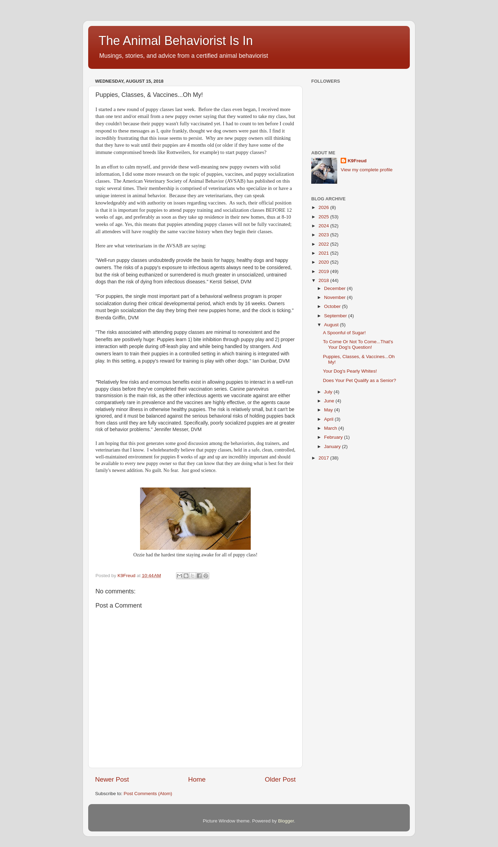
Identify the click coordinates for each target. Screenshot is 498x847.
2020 (324, 262)
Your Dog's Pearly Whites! (350, 371)
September (336, 315)
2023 (324, 234)
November (335, 297)
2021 (324, 253)
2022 (324, 244)
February (334, 437)
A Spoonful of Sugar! (344, 332)
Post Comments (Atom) (148, 793)
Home (196, 779)
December (335, 288)
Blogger (286, 820)
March (331, 428)
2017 (324, 458)
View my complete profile (367, 169)
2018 (324, 280)
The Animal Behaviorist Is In (176, 41)
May (329, 409)
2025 (324, 216)
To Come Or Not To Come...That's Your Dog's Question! (358, 344)
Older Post (280, 779)
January (333, 446)
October (333, 306)
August (332, 324)
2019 (324, 271)
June (329, 400)
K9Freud (357, 160)
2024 (324, 225)
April (329, 419)
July (329, 391)
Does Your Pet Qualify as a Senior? (359, 380)
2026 (324, 207)
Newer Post (112, 779)
